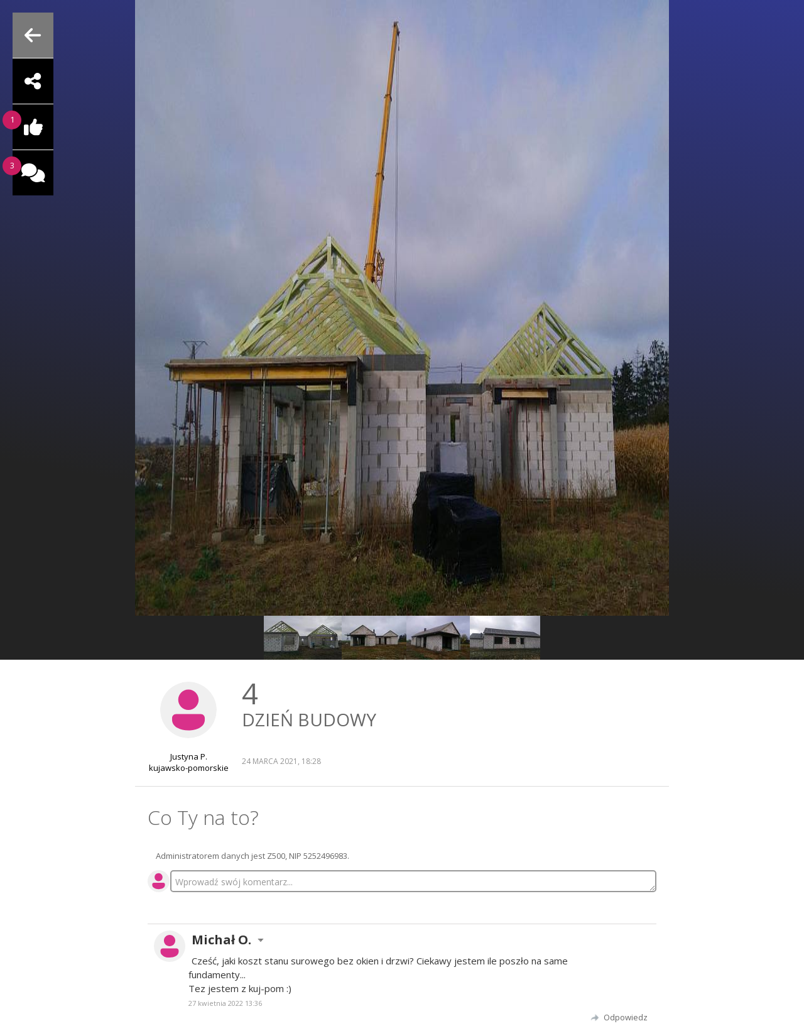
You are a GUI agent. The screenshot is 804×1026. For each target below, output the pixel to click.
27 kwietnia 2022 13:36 (225, 1003)
